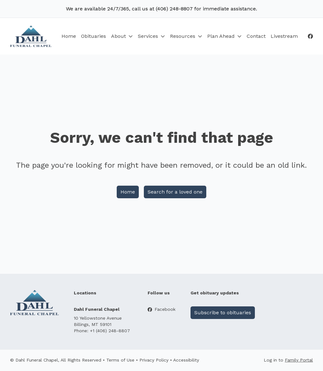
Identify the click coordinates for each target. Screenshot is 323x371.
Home (69, 36)
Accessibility (186, 359)
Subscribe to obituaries (222, 313)
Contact (256, 36)
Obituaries (93, 36)
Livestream (284, 36)
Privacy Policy (153, 359)
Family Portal (299, 359)
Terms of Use (120, 359)
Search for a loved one (175, 192)
